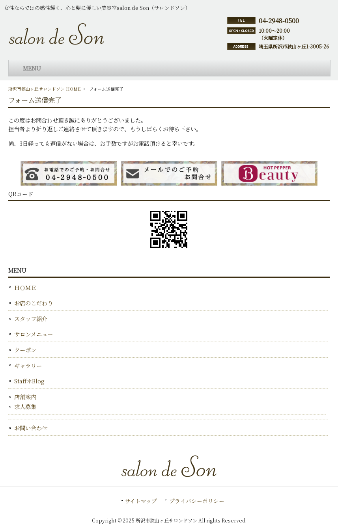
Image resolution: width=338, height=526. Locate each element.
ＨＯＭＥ (25, 287)
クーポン (25, 350)
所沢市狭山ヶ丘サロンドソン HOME (44, 88)
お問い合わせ (30, 428)
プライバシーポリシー (196, 501)
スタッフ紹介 (30, 318)
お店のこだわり (33, 303)
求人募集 (25, 406)
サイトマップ (141, 501)
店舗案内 (25, 396)
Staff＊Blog (29, 381)
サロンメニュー (33, 334)
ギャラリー (28, 365)
